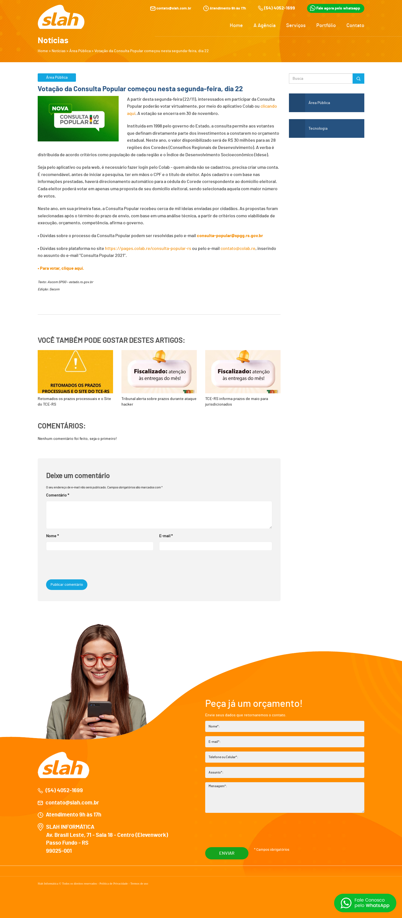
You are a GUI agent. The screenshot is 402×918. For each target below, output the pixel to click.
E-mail (166, 535)
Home (236, 25)
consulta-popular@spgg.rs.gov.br (230, 235)
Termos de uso (139, 882)
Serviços (296, 25)
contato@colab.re (238, 248)
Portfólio (326, 25)
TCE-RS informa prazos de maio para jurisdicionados (243, 378)
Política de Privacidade (113, 882)
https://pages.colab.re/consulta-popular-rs (148, 248)
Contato (355, 25)
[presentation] (84, 564)
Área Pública (80, 51)
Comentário (57, 494)
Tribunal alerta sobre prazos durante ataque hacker (159, 378)
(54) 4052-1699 (279, 7)
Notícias (59, 51)
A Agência (264, 25)
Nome (52, 535)
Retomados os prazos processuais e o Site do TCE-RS (75, 378)
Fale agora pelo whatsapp (335, 7)
